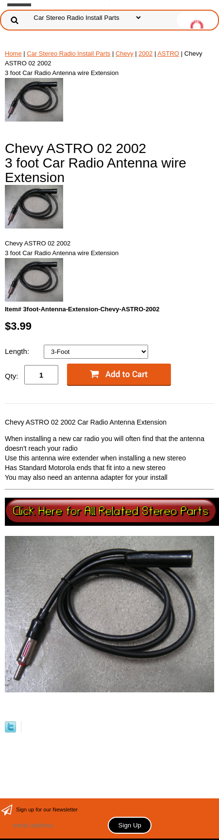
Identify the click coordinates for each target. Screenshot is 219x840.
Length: (18, 351)
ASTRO (168, 53)
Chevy (125, 53)
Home (13, 53)
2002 (145, 53)
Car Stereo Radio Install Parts (68, 53)
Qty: (11, 376)
